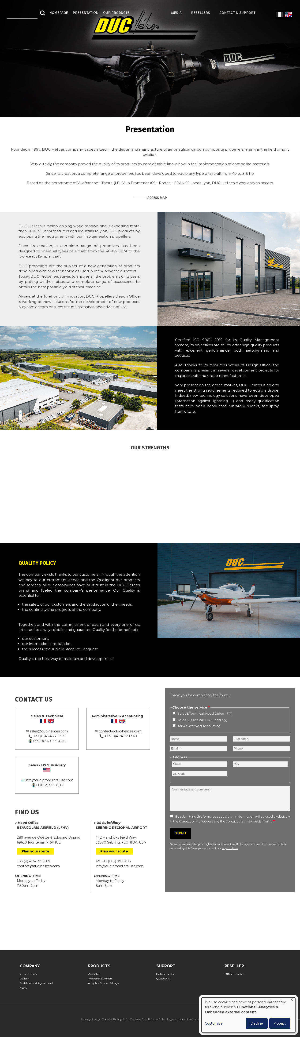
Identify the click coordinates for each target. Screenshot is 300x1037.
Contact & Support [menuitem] (239, 13)
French (279, 14)
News (24, 987)
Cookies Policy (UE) (115, 1019)
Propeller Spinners (101, 978)
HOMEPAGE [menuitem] (58, 13)
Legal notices (176, 1019)
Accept (280, 1023)
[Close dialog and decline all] (291, 1000)
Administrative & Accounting (199, 726)
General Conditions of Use (147, 1019)
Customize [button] (214, 1023)
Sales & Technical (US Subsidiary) (202, 720)
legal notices (230, 848)
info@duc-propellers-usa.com (49, 780)
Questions (164, 978)
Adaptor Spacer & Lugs (105, 983)
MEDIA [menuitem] (178, 13)
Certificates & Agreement (37, 983)
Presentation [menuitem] (85, 13)
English (288, 14)
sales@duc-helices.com (49, 731)
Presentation (29, 974)
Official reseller (235, 974)
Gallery (25, 978)
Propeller (95, 974)
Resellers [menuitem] (203, 13)
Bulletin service (167, 974)
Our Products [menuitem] (116, 13)
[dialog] (248, 1014)
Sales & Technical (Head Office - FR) (205, 713)
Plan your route (35, 851)
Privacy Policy (90, 1019)
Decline (257, 1023)
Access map (157, 198)
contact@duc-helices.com (120, 731)
